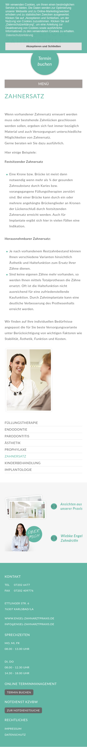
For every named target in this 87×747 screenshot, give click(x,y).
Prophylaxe (15, 449)
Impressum (13, 728)
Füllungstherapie (21, 423)
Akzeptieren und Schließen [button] (43, 46)
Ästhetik (13, 443)
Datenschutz (15, 734)
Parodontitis (17, 436)
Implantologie (18, 470)
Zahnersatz (15, 456)
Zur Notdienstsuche (23, 710)
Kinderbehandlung (23, 463)
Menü (43, 84)
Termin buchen (45, 61)
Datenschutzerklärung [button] (19, 35)
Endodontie (16, 429)
